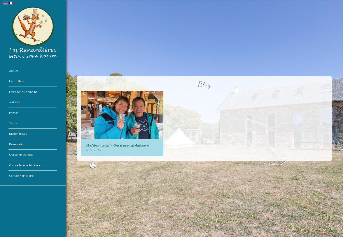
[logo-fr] (33, 33)
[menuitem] (33, 71)
